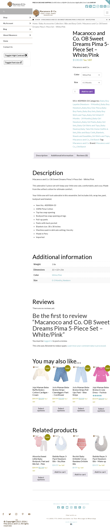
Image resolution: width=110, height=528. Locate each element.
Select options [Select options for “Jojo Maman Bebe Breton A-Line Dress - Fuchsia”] (101, 409)
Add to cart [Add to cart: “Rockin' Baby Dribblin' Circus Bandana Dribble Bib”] (80, 474)
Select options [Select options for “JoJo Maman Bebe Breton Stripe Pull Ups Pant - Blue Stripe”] (81, 409)
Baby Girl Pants (89, 122)
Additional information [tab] (62, 155)
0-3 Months (57, 280)
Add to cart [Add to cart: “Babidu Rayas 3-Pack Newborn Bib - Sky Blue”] (60, 472)
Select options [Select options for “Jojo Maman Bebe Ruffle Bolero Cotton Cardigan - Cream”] (41, 409)
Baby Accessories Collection (51, 23)
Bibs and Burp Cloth (72, 23)
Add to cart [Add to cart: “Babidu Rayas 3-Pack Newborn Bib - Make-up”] (100, 472)
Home (35, 23)
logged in (48, 341)
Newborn (66, 280)
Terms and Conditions (79, 504)
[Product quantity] (76, 91)
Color (76, 74)
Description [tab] (42, 155)
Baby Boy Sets (89, 111)
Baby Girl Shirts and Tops (88, 125)
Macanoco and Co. (81, 139)
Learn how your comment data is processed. (86, 345)
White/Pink (57, 275)
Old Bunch (94, 139)
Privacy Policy (60, 504)
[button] (107, 12)
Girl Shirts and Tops (100, 136)
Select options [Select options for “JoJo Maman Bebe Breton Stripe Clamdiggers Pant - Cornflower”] (61, 409)
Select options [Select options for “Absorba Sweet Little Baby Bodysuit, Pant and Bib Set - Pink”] (41, 478)
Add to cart (87, 91)
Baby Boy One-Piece (91, 108)
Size (76, 82)
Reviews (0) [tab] (82, 155)
